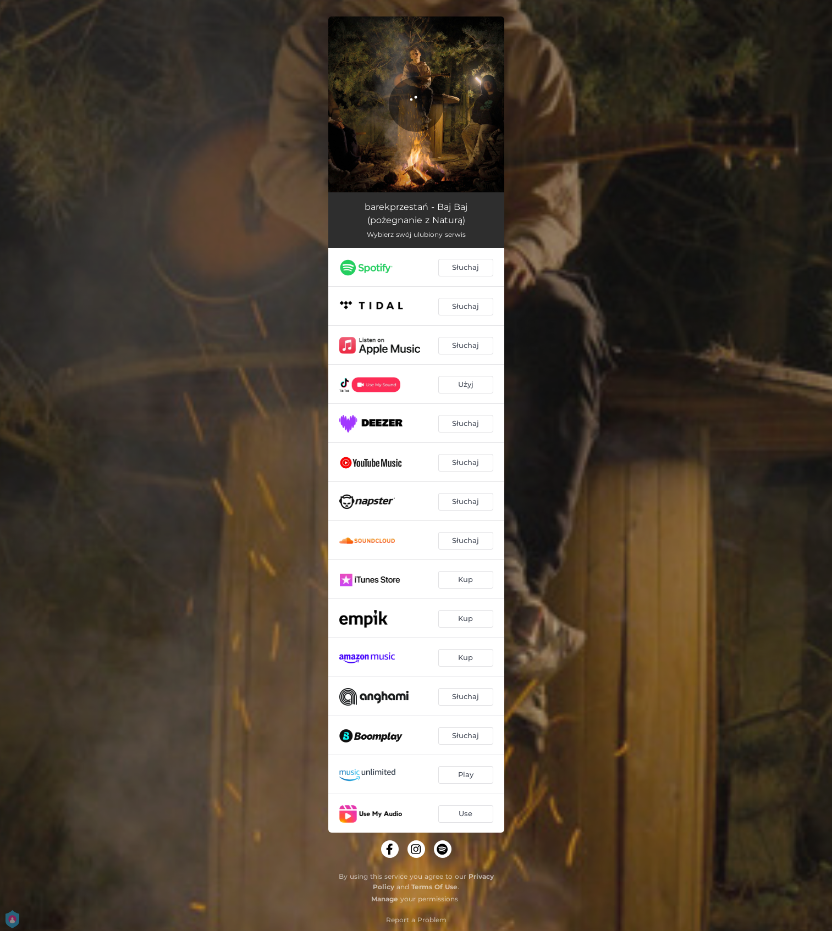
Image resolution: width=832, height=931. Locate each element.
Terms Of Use (434, 887)
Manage (384, 899)
